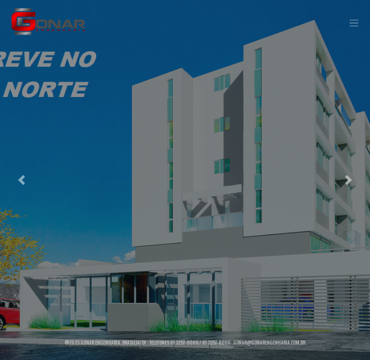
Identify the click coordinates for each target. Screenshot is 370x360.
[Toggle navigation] (354, 23)
